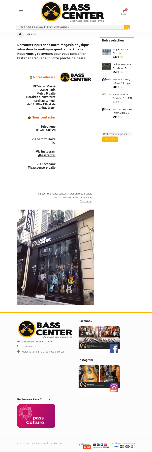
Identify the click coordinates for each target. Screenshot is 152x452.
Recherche (110, 139)
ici (54, 142)
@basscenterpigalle (42, 167)
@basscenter (46, 155)
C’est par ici (86, 201)
